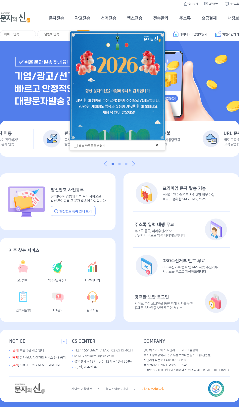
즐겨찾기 (191, 4)
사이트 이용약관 (82, 388)
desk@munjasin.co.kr (99, 355)
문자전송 (56, 18)
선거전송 (108, 18)
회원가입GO (166, 98)
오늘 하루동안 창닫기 (89, 145)
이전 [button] (105, 163)
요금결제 (209, 18)
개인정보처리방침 (153, 388)
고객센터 (211, 4)
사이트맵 (232, 4)
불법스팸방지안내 (117, 388)
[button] (113, 164)
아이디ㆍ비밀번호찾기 (190, 33)
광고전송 (82, 18)
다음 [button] (133, 163)
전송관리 (160, 18)
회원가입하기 (227, 33)
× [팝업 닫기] (157, 145)
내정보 (233, 18)
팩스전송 (134, 18)
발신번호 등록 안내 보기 (73, 211)
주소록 (185, 18)
